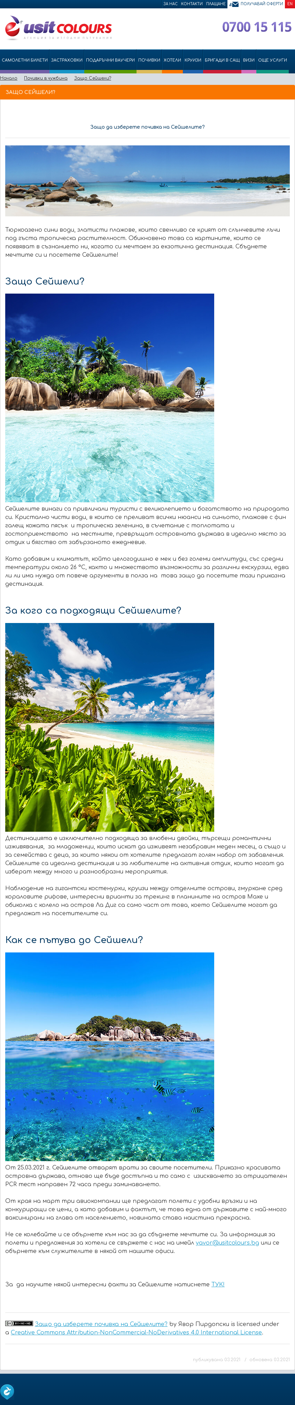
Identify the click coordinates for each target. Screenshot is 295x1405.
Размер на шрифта (288, 92)
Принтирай (278, 92)
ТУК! (218, 1285)
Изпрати (266, 92)
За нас (170, 4)
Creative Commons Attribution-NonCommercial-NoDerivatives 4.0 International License (136, 1333)
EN (290, 4)
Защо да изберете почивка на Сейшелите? (101, 1324)
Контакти (192, 4)
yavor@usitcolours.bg (227, 1243)
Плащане (216, 4)
